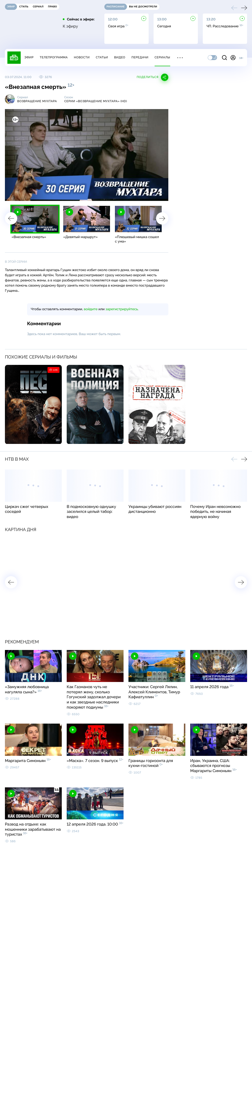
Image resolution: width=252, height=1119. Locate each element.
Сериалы (162, 57)
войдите (90, 309)
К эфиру (70, 26)
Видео (119, 57)
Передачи (139, 57)
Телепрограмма (54, 57)
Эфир (28, 57)
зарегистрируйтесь (122, 309)
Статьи (102, 57)
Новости (82, 57)
